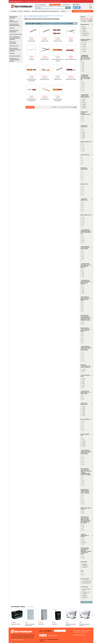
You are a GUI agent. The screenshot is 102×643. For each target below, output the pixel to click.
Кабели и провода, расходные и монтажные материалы (15, 49)
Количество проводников (84, 168)
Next (92, 615)
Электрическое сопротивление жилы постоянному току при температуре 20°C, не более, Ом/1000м (86, 471)
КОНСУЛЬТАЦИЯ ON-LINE (82, 11)
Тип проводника (85, 578)
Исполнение (84, 561)
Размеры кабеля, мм (85, 435)
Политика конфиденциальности (17, 639)
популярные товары (18, 606)
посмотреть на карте (79, 634)
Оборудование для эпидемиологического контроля (14, 60)
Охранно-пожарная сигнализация (13, 31)
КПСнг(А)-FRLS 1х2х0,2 (44, 59)
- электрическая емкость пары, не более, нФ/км (85, 247)
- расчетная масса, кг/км (85, 376)
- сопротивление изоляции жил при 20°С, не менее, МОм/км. (85, 282)
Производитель (85, 24)
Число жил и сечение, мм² (84, 126)
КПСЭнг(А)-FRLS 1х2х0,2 (44, 79)
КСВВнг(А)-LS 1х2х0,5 (58, 40)
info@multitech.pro (66, 4)
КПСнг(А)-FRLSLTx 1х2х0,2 (71, 79)
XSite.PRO (50, 639)
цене (33, 23)
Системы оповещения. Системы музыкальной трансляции (14, 38)
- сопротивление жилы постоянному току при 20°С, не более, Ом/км (86, 348)
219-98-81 (40, 5)
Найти (68, 7)
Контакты (63, 11)
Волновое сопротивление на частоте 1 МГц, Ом (85, 366)
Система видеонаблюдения (13, 21)
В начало (54, 107)
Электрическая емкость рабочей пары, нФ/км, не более (85, 329)
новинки (30, 606)
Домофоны (11, 28)
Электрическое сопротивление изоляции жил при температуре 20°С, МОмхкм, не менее (85, 318)
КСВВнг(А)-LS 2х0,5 (44, 40)
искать (39, 7)
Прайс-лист (27, 11)
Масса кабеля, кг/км (86, 214)
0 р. (90, 4)
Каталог (20, 11)
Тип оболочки (84, 586)
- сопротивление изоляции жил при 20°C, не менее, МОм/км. (85, 265)
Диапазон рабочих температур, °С (85, 40)
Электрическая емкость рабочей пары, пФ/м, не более (85, 298)
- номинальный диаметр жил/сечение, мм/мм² (85, 96)
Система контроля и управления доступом (14, 24)
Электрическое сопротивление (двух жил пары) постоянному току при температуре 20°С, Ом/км (85, 519)
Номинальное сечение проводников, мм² (85, 113)
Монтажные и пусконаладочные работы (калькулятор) (45, 11)
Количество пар (85, 154)
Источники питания (14, 45)
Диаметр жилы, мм (86, 141)
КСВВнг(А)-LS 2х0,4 (31, 40)
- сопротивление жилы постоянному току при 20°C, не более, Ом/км (86, 452)
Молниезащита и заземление (13, 17)
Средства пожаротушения (15, 34)
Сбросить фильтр (87, 602)
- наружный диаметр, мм (84, 199)
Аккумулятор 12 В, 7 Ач (15, 624)
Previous (9, 615)
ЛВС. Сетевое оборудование (12, 42)
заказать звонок (55, 4)
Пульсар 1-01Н (41, 624)
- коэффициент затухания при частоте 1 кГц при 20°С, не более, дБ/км (85, 58)
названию (38, 23)
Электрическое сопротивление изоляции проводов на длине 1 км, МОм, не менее (86, 550)
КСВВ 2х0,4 (31, 59)
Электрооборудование (14, 55)
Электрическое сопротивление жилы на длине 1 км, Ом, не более (85, 491)
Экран (82, 570)
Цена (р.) (83, 16)
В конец (74, 107)
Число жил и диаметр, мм (84, 404)
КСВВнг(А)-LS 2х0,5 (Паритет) (70, 59)
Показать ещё (30, 107)
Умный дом (12, 53)
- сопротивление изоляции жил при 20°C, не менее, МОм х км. (86, 231)
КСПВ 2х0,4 (71, 40)
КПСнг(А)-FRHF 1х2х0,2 (44, 99)
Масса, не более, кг (85, 419)
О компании (13, 11)
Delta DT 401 (54, 624)
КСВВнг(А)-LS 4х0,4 (57, 79)
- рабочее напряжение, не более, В (85, 535)
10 (70, 107)
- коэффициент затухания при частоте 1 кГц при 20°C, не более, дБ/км (85, 77)
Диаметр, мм (84, 184)
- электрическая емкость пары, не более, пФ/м (85, 392)
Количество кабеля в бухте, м (86, 508)
